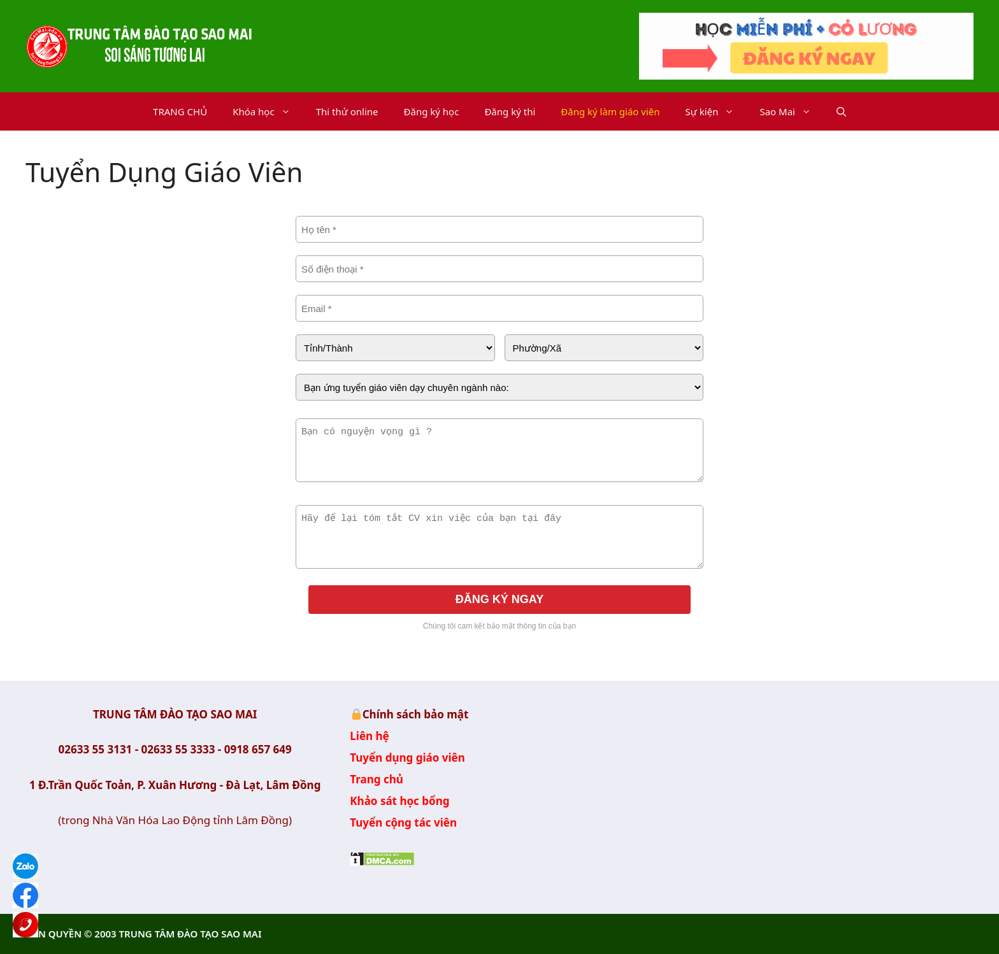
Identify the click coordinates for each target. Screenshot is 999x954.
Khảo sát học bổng (399, 801)
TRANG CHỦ (180, 111)
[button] (841, 111)
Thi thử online (347, 111)
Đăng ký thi (509, 111)
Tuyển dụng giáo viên (407, 757)
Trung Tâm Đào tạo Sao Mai (824, 785)
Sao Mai (791, 111)
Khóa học (268, 111)
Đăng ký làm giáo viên (610, 111)
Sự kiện (716, 111)
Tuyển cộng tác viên (403, 822)
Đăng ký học (431, 111)
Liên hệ (369, 736)
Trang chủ (376, 779)
